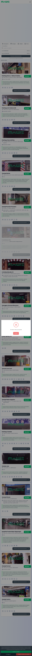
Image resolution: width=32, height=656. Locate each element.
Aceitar (16, 333)
